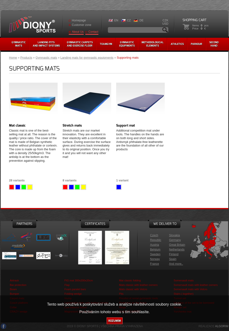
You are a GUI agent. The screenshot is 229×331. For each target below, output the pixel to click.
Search (165, 30)
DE (141, 20)
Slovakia (174, 235)
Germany (175, 240)
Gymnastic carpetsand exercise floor (80, 44)
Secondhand (214, 44)
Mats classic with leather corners (138, 285)
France (154, 263)
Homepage (79, 20)
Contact (93, 31)
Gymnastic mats (46, 57)
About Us (78, 31)
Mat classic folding (130, 280)
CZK (165, 20)
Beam (13, 289)
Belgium (155, 249)
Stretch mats (72, 125)
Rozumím (114, 321)
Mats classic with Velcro (133, 289)
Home (13, 57)
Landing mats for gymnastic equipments (87, 57)
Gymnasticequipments (127, 44)
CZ (129, 20)
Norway (155, 259)
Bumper (14, 293)
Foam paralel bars (75, 289)
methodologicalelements (153, 44)
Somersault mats (184, 280)
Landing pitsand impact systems (46, 44)
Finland (174, 254)
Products (26, 57)
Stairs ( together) (184, 293)
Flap (67, 285)
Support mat (125, 125)
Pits (121, 293)
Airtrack (14, 280)
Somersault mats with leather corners (196, 285)
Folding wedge (73, 293)
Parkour (196, 44)
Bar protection (18, 285)
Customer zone (81, 25)
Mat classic (17, 125)
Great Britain (177, 244)
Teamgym (106, 44)
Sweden (155, 254)
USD (165, 23)
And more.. (176, 263)
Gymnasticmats (19, 44)
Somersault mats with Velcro (190, 289)
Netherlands (176, 249)
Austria (154, 244)
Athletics (177, 44)
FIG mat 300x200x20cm (78, 280)
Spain (172, 259)
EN (116, 20)
